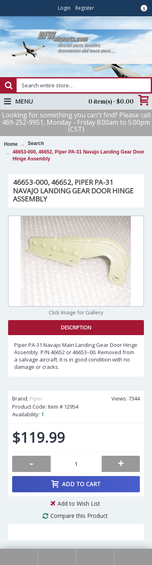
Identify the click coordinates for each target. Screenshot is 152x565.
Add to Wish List (79, 503)
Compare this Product (79, 516)
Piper (36, 398)
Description (76, 327)
